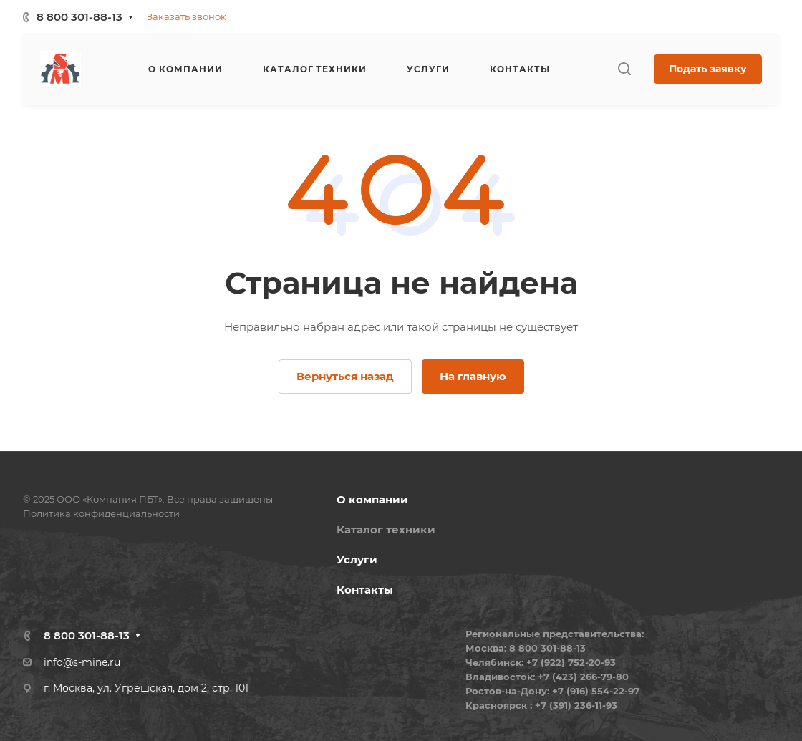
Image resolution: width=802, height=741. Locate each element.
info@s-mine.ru (82, 662)
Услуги (357, 559)
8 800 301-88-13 (79, 17)
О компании (372, 499)
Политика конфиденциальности (101, 513)
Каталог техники (386, 529)
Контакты (365, 589)
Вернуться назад (345, 376)
